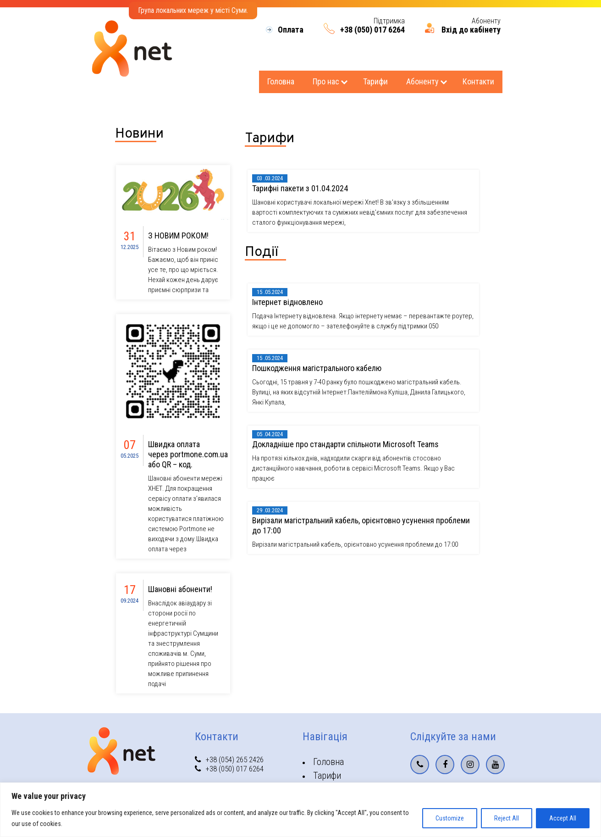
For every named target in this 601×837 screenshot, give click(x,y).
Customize (450, 818)
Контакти (478, 81)
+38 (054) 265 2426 (229, 759)
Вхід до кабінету (471, 30)
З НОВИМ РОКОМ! (178, 235)
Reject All (506, 818)
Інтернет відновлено (287, 302)
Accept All (562, 818)
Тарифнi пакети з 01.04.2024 (300, 188)
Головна (280, 81)
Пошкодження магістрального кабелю (316, 368)
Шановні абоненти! (180, 589)
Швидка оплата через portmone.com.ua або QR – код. (188, 454)
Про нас (326, 81)
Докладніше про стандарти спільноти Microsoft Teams (345, 444)
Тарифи (375, 81)
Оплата (290, 30)
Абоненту (422, 81)
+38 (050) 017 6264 (372, 30)
